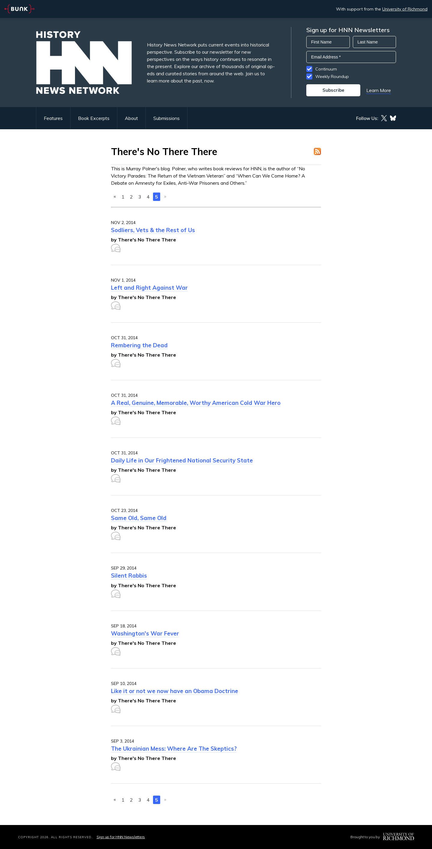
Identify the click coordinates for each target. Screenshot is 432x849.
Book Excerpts (94, 118)
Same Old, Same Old (138, 518)
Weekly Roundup (332, 76)
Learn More (378, 90)
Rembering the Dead (139, 345)
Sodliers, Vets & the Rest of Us (153, 230)
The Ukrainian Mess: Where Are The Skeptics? (174, 748)
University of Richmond (405, 9)
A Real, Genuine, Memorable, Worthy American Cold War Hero (195, 402)
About (131, 118)
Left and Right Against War (149, 287)
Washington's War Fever (145, 633)
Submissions (166, 118)
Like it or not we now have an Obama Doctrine (174, 691)
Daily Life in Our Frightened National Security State (182, 460)
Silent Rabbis (129, 575)
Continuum (326, 69)
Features (53, 118)
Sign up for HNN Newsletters (121, 837)
